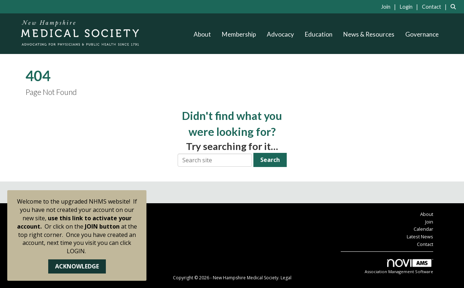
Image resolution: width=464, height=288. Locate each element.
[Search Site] (455, 7)
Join (429, 221)
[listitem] (389, 7)
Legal (286, 278)
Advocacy (280, 34)
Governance (422, 34)
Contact (425, 244)
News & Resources (368, 34)
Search (270, 160)
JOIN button (102, 226)
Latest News (420, 236)
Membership (239, 34)
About (202, 34)
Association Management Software (399, 266)
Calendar (423, 229)
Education (318, 34)
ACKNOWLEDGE (77, 266)
